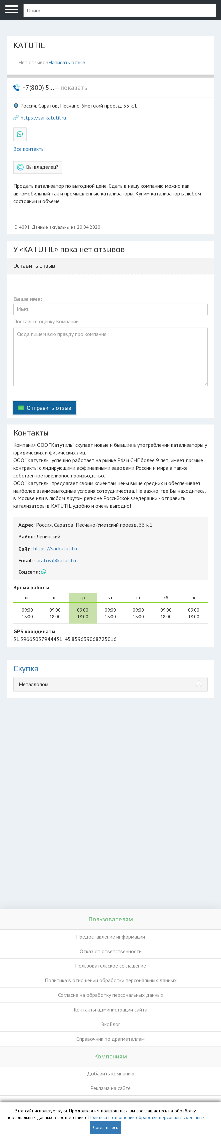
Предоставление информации (110, 936)
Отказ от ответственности (111, 951)
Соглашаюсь (105, 1127)
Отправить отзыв (49, 408)
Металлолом (33, 684)
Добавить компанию (110, 1073)
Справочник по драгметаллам (110, 1038)
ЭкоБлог (110, 1024)
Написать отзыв (66, 62)
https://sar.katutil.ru (43, 117)
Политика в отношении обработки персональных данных (111, 980)
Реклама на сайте (110, 1088)
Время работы (31, 587)
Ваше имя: (27, 299)
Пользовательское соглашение (110, 965)
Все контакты (29, 148)
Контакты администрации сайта (110, 1009)
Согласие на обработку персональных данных (110, 995)
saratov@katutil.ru (56, 560)
